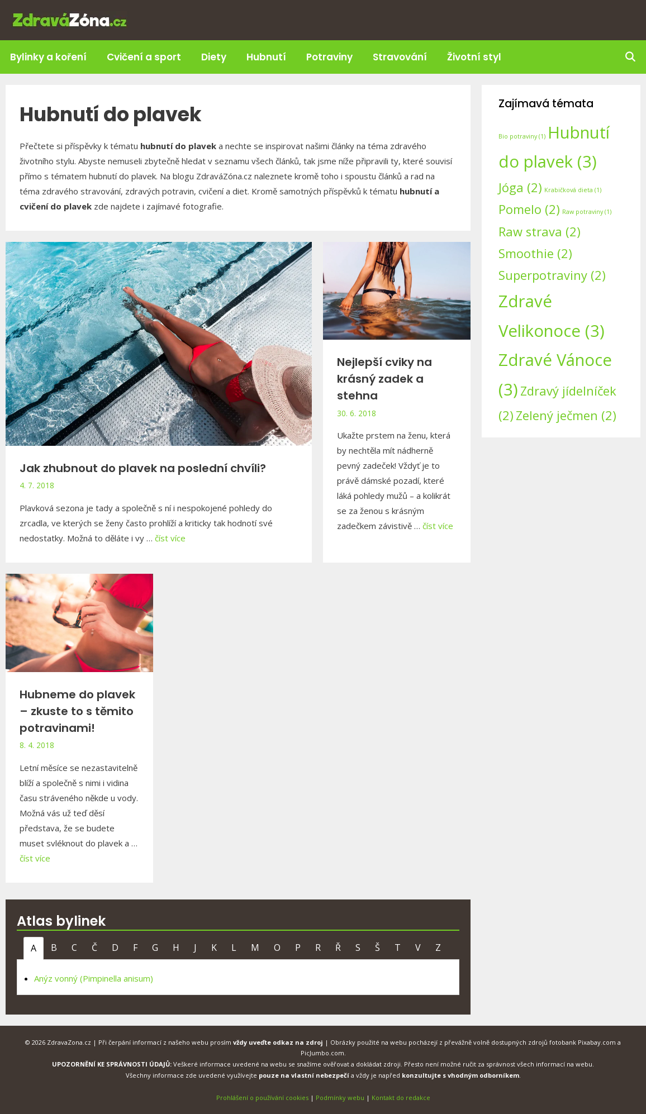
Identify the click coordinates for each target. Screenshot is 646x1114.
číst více (170, 538)
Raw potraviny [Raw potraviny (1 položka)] (586, 212)
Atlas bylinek (61, 921)
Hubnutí (266, 57)
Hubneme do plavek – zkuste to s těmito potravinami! (77, 711)
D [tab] (115, 947)
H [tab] (176, 947)
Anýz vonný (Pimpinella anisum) (93, 978)
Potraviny (329, 57)
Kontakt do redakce (401, 1097)
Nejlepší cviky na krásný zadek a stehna (384, 378)
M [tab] (255, 947)
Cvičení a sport (144, 57)
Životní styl (474, 57)
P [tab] (298, 947)
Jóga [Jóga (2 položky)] (520, 187)
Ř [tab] (338, 947)
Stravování (400, 57)
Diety (213, 57)
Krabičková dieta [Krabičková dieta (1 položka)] (572, 190)
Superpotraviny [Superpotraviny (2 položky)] (552, 275)
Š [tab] (377, 947)
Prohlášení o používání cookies (262, 1097)
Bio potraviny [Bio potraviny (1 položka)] (521, 136)
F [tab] (135, 947)
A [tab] (33, 948)
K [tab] (214, 947)
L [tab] (233, 947)
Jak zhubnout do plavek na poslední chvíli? (143, 468)
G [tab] (155, 947)
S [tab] (357, 947)
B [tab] (54, 947)
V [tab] (418, 947)
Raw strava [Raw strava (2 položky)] (539, 231)
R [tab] (318, 947)
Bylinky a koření (48, 57)
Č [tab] (94, 947)
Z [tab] (438, 947)
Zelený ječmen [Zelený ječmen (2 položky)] (566, 415)
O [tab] (277, 947)
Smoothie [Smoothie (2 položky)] (535, 253)
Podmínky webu (340, 1097)
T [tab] (398, 947)
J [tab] (195, 947)
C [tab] (74, 947)
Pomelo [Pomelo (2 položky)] (529, 209)
